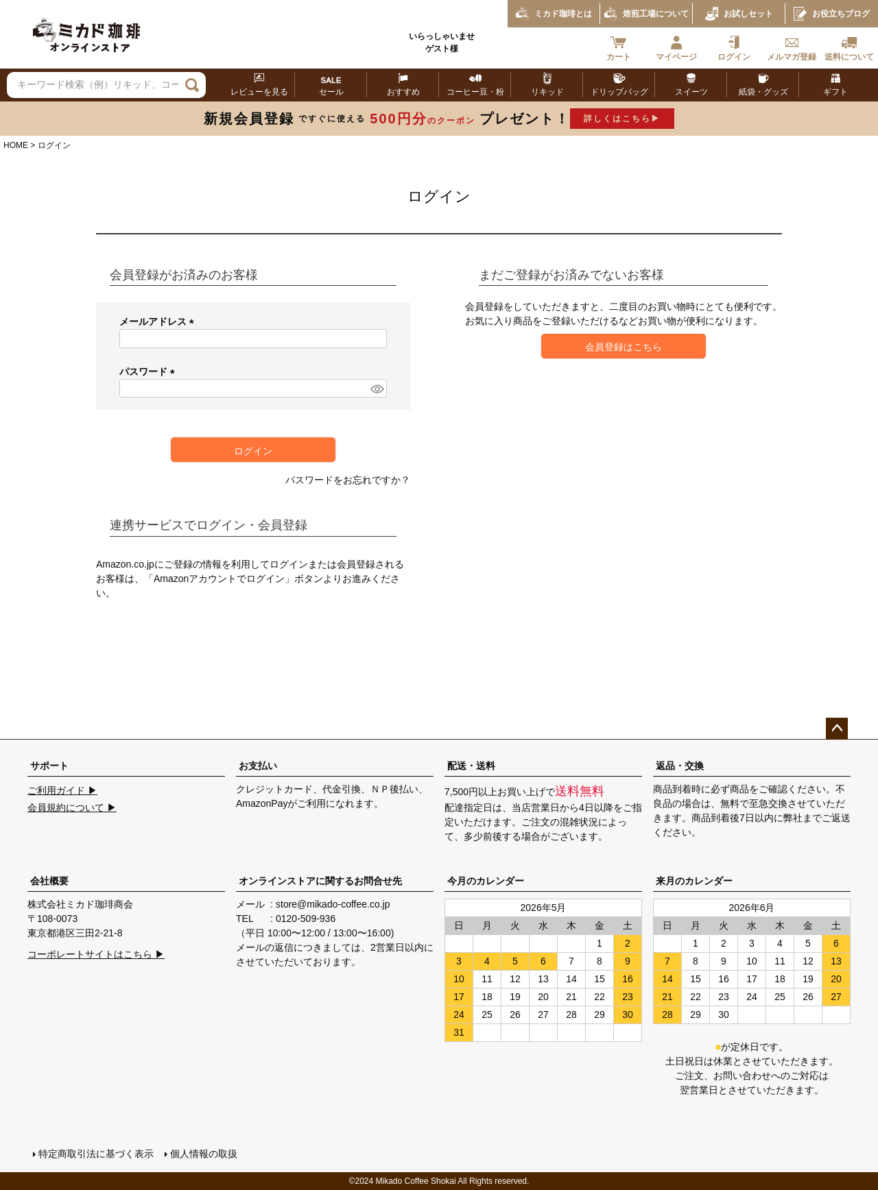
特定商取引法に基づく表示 (96, 1153)
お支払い (258, 765)
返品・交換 (680, 765)
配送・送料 (471, 765)
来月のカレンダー (694, 880)
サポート (49, 765)
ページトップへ (837, 729)
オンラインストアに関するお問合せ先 (320, 880)
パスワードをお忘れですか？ (347, 479)
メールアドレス (159, 321)
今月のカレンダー (485, 880)
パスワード (149, 371)
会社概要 (49, 880)
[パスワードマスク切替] (376, 389)
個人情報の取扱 (203, 1153)
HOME (15, 145)
